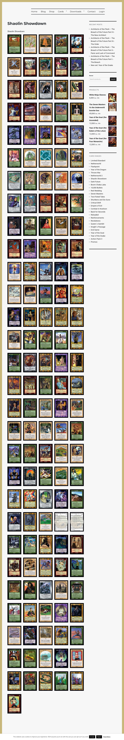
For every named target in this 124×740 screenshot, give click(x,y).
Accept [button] (92, 737)
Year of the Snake (98, 236)
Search (113, 79)
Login (102, 11)
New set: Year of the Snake (102, 65)
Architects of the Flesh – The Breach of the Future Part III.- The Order (103, 41)
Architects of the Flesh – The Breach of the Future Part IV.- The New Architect (103, 32)
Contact (92, 11)
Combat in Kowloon (99, 209)
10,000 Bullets (97, 188)
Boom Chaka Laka (98, 185)
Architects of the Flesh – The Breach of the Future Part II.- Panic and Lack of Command (103, 50)
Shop (51, 11)
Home (34, 11)
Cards (61, 11)
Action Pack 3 (96, 239)
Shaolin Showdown (99, 179)
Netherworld (96, 163)
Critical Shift (96, 203)
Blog (43, 11)
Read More (106, 737)
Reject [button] (99, 737)
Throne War (95, 173)
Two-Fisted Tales (98, 197)
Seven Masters (97, 194)
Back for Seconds (98, 212)
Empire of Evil (96, 206)
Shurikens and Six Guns (100, 200)
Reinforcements (97, 218)
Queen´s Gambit (97, 224)
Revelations (95, 221)
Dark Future (95, 182)
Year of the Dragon (98, 170)
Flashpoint (95, 167)
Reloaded (95, 215)
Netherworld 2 (96, 176)
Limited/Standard (98, 160)
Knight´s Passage (98, 227)
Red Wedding (96, 191)
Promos (94, 242)
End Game (95, 230)
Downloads (75, 11)
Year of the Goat (97, 233)
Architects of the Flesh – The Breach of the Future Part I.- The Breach (103, 59)
